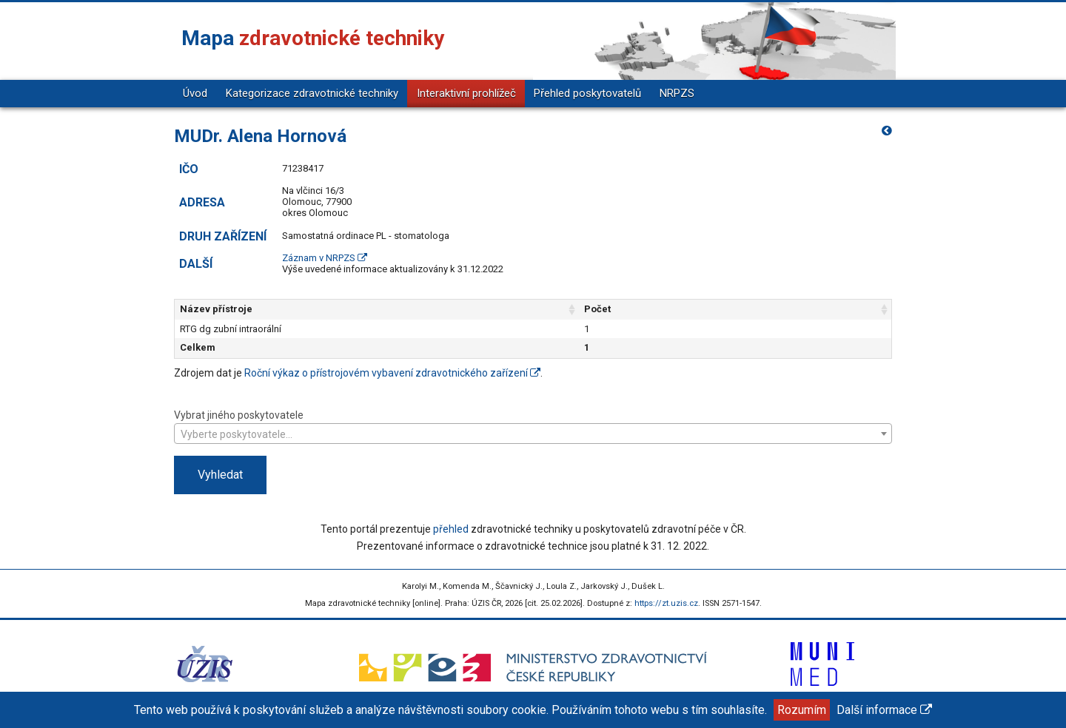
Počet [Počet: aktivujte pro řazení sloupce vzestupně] (688, 308)
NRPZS (677, 93)
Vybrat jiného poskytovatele (533, 426)
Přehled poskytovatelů (587, 93)
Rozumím (801, 710)
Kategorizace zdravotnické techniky (312, 93)
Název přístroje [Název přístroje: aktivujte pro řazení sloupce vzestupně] (216, 308)
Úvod (195, 93)
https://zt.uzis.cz (666, 603)
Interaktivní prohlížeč (466, 93)
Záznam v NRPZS (324, 257)
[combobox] (533, 433)
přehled (451, 529)
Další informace (884, 710)
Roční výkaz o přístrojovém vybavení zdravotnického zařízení (392, 373)
